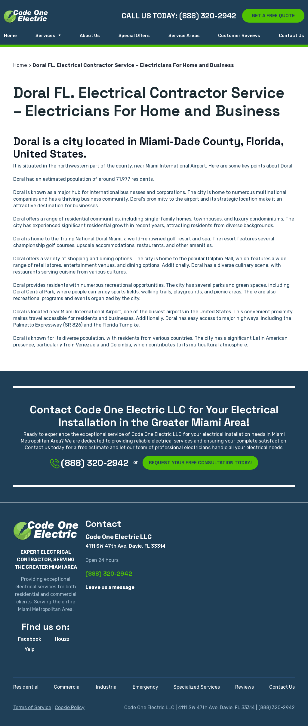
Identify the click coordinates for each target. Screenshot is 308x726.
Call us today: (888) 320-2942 (179, 15)
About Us (90, 35)
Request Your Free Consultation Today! (200, 462)
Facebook (29, 639)
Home (10, 35)
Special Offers (134, 35)
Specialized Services (197, 687)
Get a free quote (273, 15)
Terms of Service (32, 707)
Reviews (244, 687)
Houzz (62, 639)
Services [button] (48, 35)
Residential (25, 687)
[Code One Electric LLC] (26, 16)
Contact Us (291, 35)
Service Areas (184, 35)
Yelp (30, 649)
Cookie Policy (70, 707)
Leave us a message (109, 587)
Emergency (145, 687)
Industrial (107, 687)
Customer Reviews (239, 35)
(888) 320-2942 (89, 463)
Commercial (67, 687)
